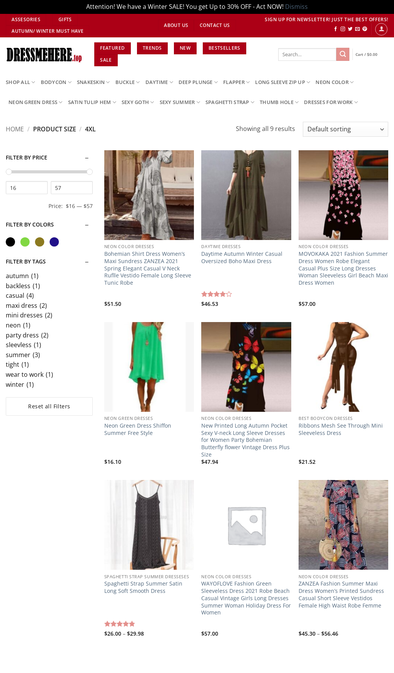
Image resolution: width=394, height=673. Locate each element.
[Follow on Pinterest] (364, 29)
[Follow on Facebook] (335, 29)
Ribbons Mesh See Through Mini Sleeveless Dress (341, 429)
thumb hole (279, 102)
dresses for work (331, 102)
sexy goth (138, 102)
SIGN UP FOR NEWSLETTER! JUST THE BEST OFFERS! (326, 19)
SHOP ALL (20, 82)
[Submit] (342, 54)
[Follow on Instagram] (343, 29)
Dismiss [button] (296, 6)
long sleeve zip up (282, 82)
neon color (335, 82)
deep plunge (198, 82)
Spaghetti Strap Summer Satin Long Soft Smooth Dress (143, 587)
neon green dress (35, 102)
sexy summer (180, 102)
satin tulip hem (92, 102)
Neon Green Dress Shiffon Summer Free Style (137, 429)
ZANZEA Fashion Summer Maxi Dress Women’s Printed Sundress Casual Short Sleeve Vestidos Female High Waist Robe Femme (341, 594)
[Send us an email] (357, 29)
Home (15, 129)
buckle (127, 82)
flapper (236, 82)
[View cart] (372, 54)
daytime (159, 82)
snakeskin (93, 82)
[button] (381, 29)
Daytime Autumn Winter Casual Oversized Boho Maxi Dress (241, 257)
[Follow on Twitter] (350, 29)
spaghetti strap (229, 102)
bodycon (56, 82)
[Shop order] (345, 129)
